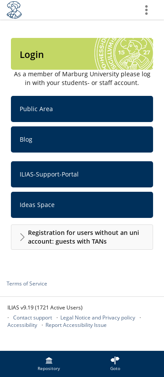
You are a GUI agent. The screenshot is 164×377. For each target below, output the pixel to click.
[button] (82, 237)
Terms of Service (27, 283)
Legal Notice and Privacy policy (97, 317)
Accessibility (22, 325)
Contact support (32, 317)
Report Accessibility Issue (76, 325)
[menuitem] (48, 364)
